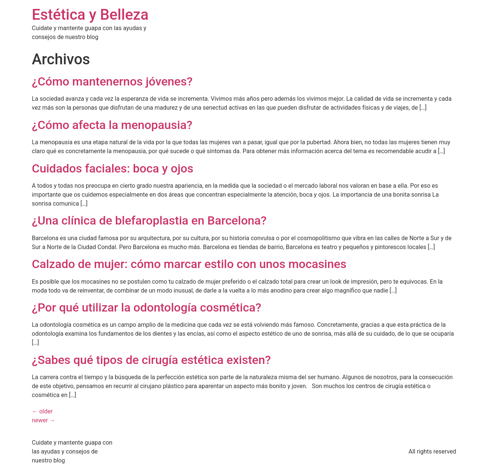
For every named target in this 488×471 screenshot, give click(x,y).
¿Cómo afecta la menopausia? (112, 125)
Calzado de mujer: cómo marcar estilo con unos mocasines (189, 264)
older (42, 411)
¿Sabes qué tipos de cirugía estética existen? (151, 360)
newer (43, 420)
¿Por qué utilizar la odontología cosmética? (146, 307)
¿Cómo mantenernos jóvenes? (112, 81)
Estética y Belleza (90, 14)
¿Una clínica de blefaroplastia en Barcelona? (149, 220)
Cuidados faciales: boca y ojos (113, 168)
